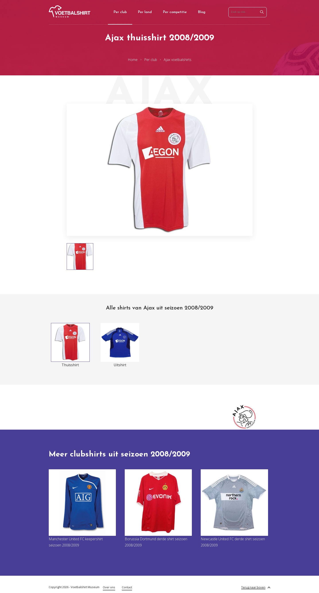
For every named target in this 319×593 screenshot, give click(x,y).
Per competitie (175, 12)
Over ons (109, 587)
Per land (145, 12)
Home (133, 59)
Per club (120, 12)
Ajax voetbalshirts (177, 59)
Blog (201, 12)
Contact (127, 587)
